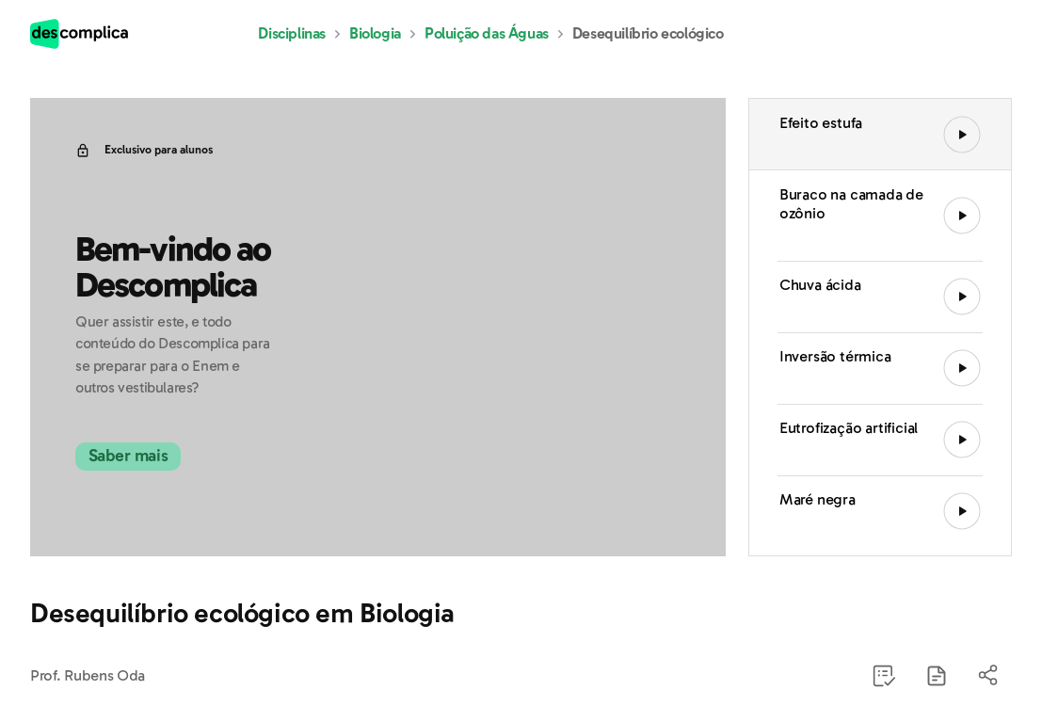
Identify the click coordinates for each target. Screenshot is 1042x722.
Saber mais (150, 456)
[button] (936, 675)
